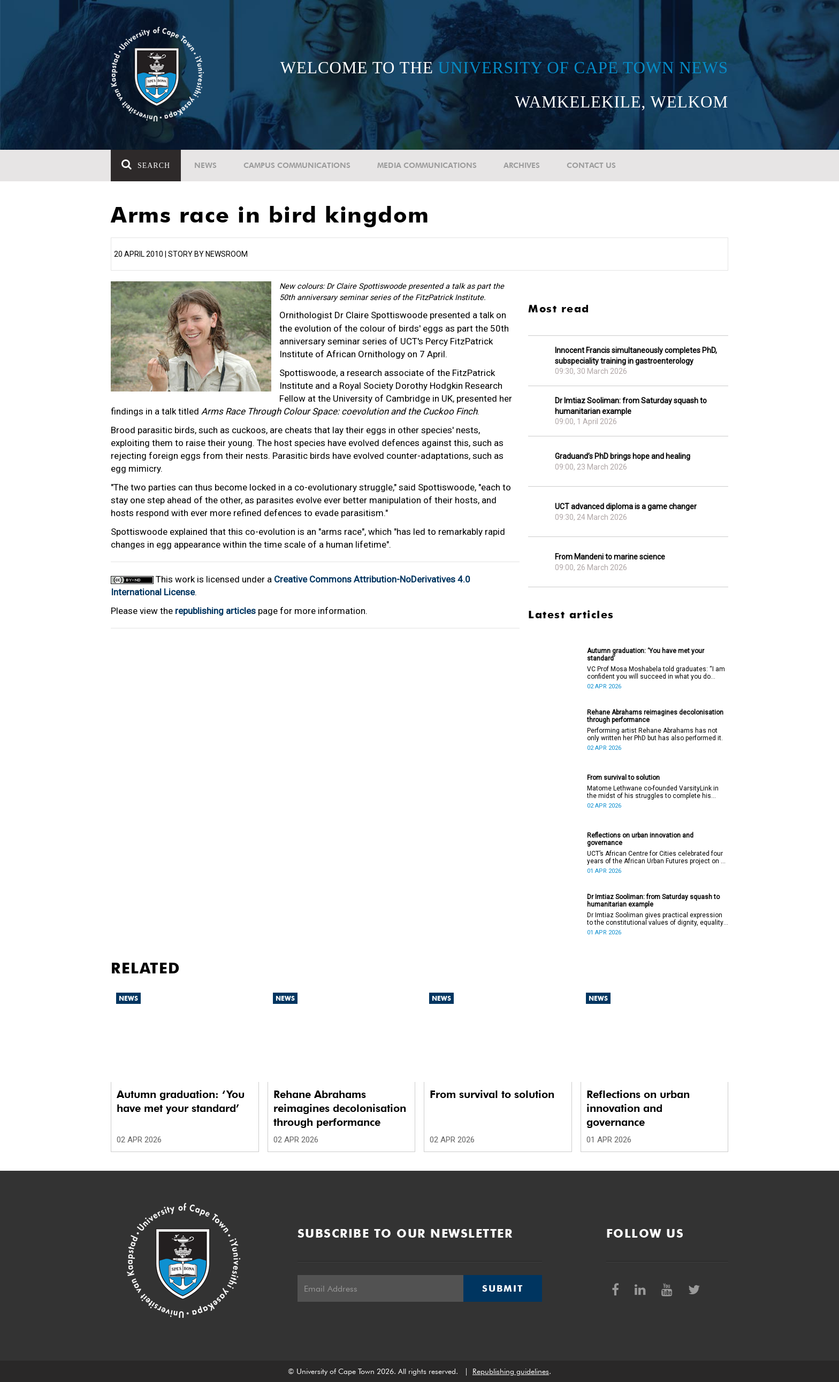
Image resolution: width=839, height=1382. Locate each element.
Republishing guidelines (510, 1371)
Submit (502, 1288)
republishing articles (215, 610)
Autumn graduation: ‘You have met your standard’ (645, 654)
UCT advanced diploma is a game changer (626, 506)
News (205, 165)
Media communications (427, 165)
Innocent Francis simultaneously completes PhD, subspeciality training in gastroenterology (636, 355)
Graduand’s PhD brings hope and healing (622, 456)
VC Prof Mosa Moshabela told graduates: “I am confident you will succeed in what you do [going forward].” (656, 672)
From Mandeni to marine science (610, 556)
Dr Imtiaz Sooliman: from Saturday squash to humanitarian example (631, 406)
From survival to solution (623, 777)
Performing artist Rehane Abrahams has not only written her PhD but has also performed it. (655, 734)
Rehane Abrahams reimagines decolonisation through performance (655, 716)
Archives (522, 165)
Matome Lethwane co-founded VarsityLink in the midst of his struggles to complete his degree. (653, 792)
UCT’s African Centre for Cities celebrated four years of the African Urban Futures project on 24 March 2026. (657, 857)
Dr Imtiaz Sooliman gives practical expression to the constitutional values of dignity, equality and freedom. (655, 918)
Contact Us (591, 165)
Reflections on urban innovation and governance (640, 839)
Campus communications (296, 165)
